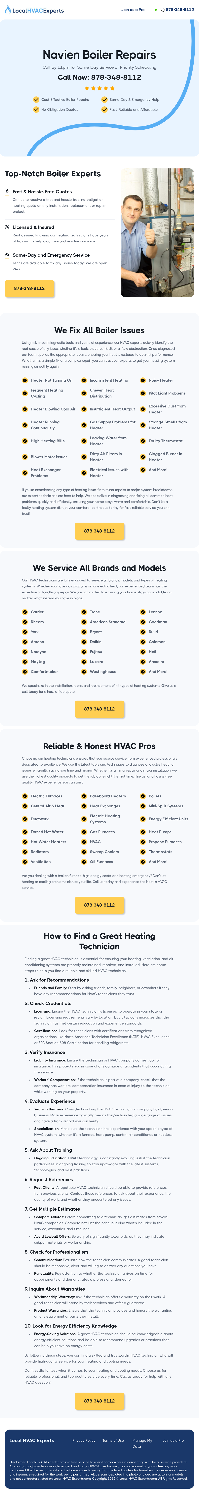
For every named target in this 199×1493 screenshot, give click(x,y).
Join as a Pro (173, 1440)
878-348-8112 (116, 77)
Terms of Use (113, 1440)
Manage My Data (142, 1443)
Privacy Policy (84, 1440)
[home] (34, 10)
